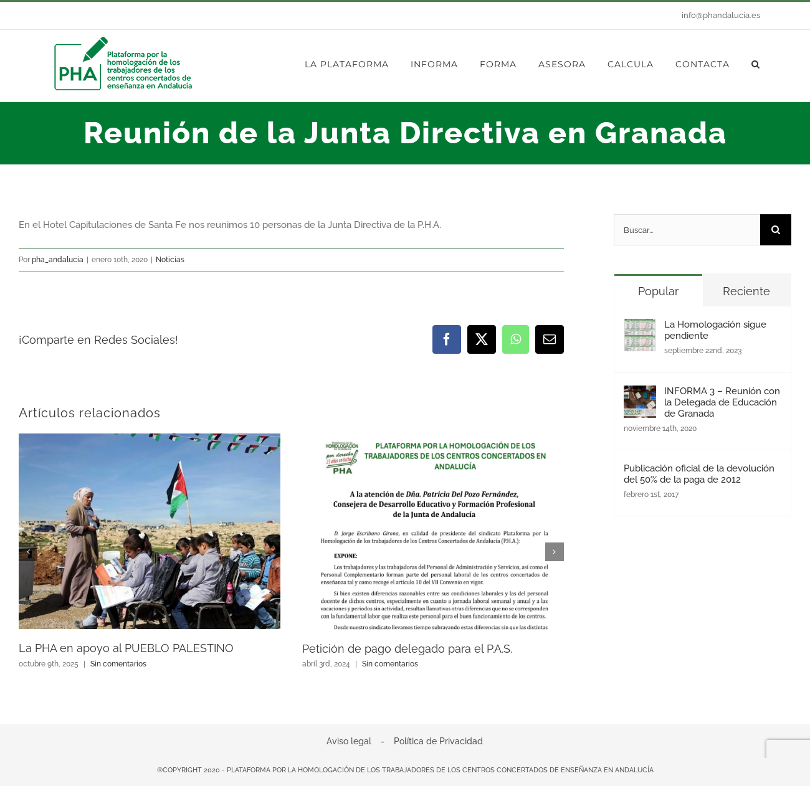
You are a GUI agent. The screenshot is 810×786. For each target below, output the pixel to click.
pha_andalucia (57, 259)
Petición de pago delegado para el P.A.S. (407, 648)
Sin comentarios (118, 664)
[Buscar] (775, 229)
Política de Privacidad (438, 741)
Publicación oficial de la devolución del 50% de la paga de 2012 (699, 474)
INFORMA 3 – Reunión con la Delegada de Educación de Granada (722, 402)
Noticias (170, 259)
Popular (658, 291)
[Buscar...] (687, 229)
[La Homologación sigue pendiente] (640, 329)
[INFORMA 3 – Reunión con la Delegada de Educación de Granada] (640, 396)
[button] (755, 64)
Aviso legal (348, 741)
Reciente (746, 291)
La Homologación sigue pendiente (715, 330)
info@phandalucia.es (721, 15)
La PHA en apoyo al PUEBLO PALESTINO (126, 648)
